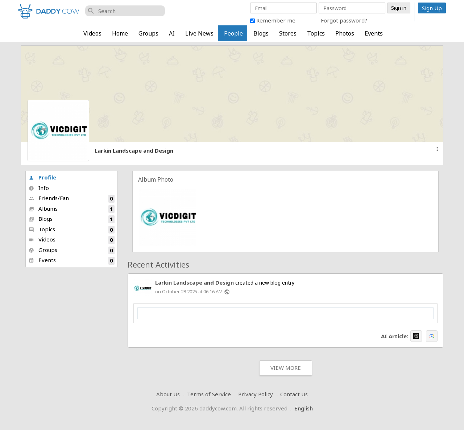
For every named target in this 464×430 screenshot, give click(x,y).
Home (120, 33)
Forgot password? (344, 20)
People (233, 33)
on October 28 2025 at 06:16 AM (189, 291)
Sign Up (432, 8)
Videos (92, 33)
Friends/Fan (72, 198)
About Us (168, 394)
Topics (316, 33)
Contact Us (294, 394)
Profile (42, 177)
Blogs (261, 33)
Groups (148, 33)
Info (39, 187)
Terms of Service (209, 394)
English (303, 408)
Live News (199, 33)
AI (172, 33)
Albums (72, 209)
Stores (288, 33)
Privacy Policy (255, 394)
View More (285, 367)
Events (374, 33)
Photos (344, 33)
